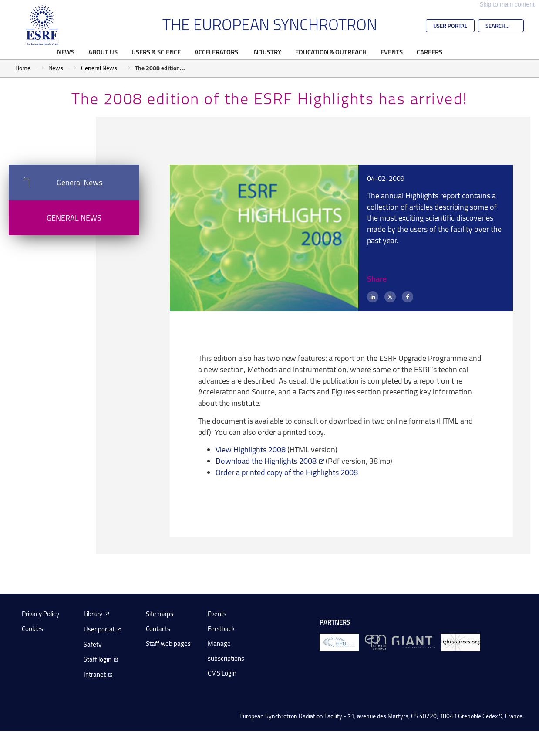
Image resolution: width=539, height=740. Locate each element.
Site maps (159, 613)
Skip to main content (507, 4)
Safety (92, 644)
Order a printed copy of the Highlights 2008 (287, 472)
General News (99, 68)
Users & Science (156, 52)
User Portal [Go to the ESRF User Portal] (450, 26)
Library (93, 613)
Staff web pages (168, 643)
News (65, 52)
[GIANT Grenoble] (413, 641)
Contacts (158, 628)
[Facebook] (407, 296)
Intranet (95, 674)
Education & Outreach (331, 52)
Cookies (32, 628)
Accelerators (216, 52)
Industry (266, 52)
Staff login (97, 659)
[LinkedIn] (372, 296)
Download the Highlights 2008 (266, 460)
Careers (429, 52)
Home (22, 68)
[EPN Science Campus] (375, 641)
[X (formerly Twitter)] (390, 296)
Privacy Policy (40, 613)
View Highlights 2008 (251, 449)
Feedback (221, 628)
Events (392, 52)
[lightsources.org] (460, 641)
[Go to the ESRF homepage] (42, 25)
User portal (99, 629)
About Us (103, 52)
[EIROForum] (339, 641)
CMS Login (222, 673)
